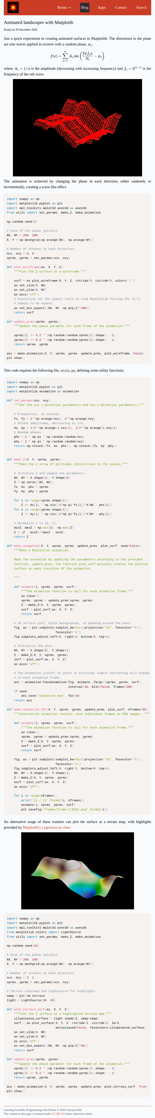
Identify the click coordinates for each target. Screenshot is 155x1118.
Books (64, 7)
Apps (102, 7)
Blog (84, 7)
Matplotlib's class (46, 827)
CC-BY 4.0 (58, 1113)
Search (141, 7)
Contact (121, 7)
